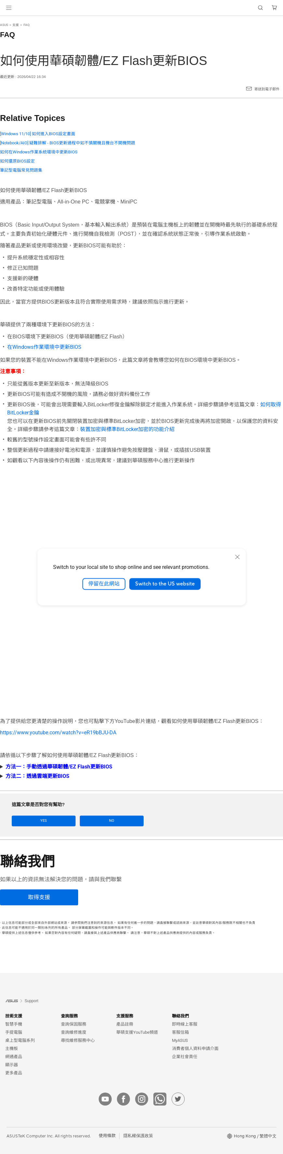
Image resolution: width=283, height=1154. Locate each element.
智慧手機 (13, 1023)
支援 (15, 25)
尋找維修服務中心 (78, 1040)
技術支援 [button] (13, 1015)
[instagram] (141, 1098)
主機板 (11, 1048)
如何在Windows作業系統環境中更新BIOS (39, 152)
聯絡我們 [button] (180, 1015)
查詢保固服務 (73, 1023)
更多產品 (13, 1072)
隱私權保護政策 (138, 1135)
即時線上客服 (184, 1023)
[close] (237, 556)
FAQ (26, 25)
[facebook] (123, 1098)
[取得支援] (39, 897)
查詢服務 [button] (69, 1015)
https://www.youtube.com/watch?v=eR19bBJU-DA (58, 732)
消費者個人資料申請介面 (195, 1048)
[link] (141, 8)
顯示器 (11, 1064)
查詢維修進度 (73, 1031)
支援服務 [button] (124, 1015)
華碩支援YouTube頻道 (137, 1031)
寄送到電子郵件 (266, 89)
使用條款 (107, 1135)
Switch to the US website (165, 584)
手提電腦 (13, 1031)
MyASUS (180, 1040)
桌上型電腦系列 (20, 1040)
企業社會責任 (184, 1056)
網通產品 (13, 1056)
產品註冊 (124, 1023)
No (69, 821)
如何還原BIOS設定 (17, 161)
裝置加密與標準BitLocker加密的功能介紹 (127, 429)
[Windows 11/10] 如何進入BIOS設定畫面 (37, 133)
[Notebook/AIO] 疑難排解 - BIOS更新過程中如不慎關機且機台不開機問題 (67, 142)
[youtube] (105, 1098)
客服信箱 (180, 1031)
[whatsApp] (159, 1098)
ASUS (4, 25)
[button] (9, 8)
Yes (30, 821)
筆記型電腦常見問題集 (21, 170)
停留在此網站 (104, 584)
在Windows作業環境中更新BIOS (44, 347)
